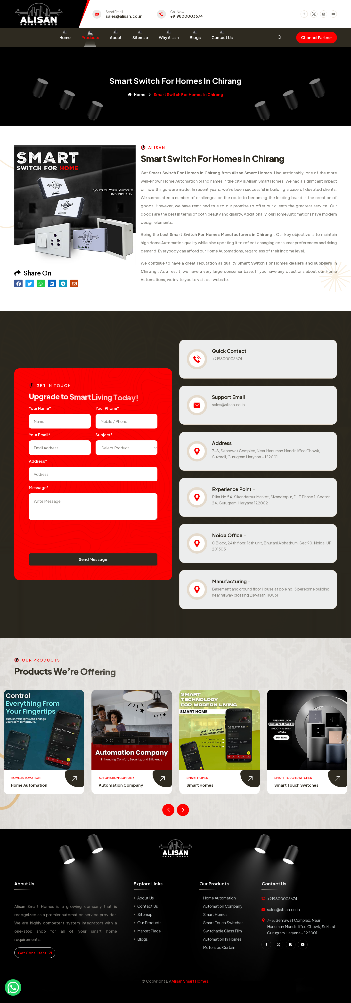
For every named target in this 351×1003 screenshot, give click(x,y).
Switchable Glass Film (222, 930)
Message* (39, 487)
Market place (149, 930)
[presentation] (66, 534)
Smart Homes (200, 785)
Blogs (195, 37)
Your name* (40, 408)
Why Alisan (169, 37)
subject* (104, 434)
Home (65, 37)
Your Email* (39, 434)
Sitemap (140, 37)
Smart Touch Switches (296, 785)
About (116, 37)
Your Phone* (107, 408)
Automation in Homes (222, 939)
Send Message (93, 559)
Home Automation (29, 785)
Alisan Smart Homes (189, 981)
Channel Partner (316, 37)
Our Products (149, 922)
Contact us (147, 906)
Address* (38, 461)
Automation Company (121, 785)
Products (90, 37)
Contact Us (222, 37)
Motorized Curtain (219, 947)
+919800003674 (186, 16)
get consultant (35, 952)
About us (145, 897)
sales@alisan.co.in (124, 16)
